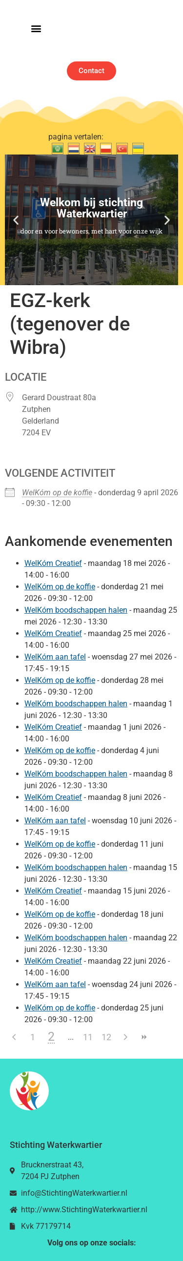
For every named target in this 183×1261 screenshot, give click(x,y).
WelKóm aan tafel (55, 656)
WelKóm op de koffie (57, 492)
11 (88, 1037)
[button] (36, 28)
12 (106, 1037)
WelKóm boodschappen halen (75, 610)
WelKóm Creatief (53, 563)
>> (143, 1037)
